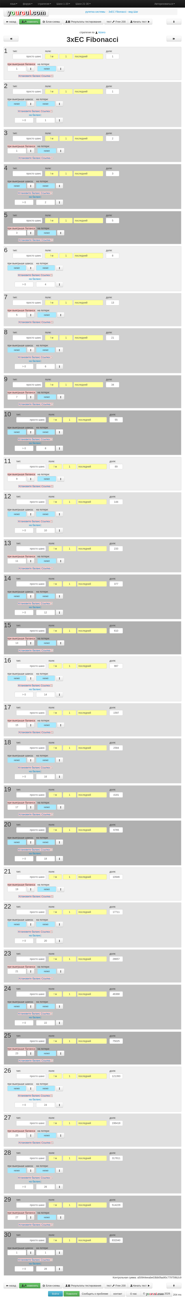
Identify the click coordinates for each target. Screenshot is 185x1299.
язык (13, 3)
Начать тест (140, 21)
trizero (102, 32)
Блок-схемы (51, 21)
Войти (55, 1293)
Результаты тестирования (83, 21)
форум (27, 3)
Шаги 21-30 (83, 3)
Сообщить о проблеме (95, 1293)
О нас (133, 1293)
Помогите (71, 1293)
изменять (29, 21)
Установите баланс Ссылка (34, 75)
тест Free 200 (116, 21)
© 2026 (156, 1293)
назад (11, 21)
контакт (117, 1293)
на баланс (35, 115)
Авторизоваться (164, 3)
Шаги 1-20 (63, 3)
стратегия (44, 3)
